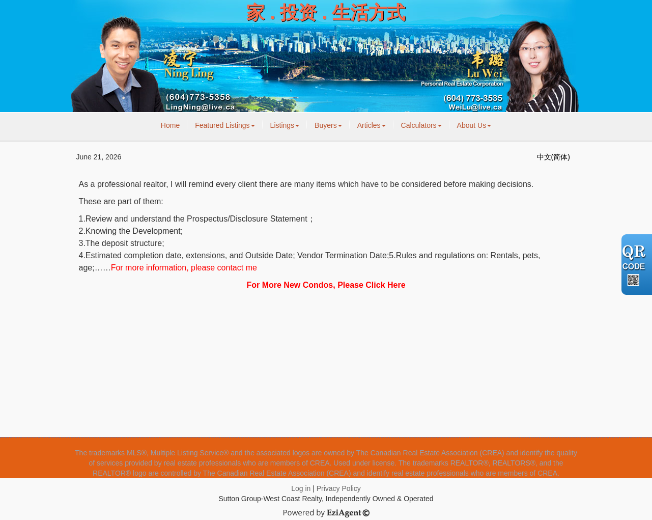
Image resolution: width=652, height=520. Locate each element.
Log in (300, 488)
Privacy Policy (339, 488)
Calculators (421, 125)
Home (170, 125)
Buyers (328, 125)
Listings (284, 125)
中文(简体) (553, 157)
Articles (371, 125)
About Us (474, 125)
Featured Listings (224, 125)
